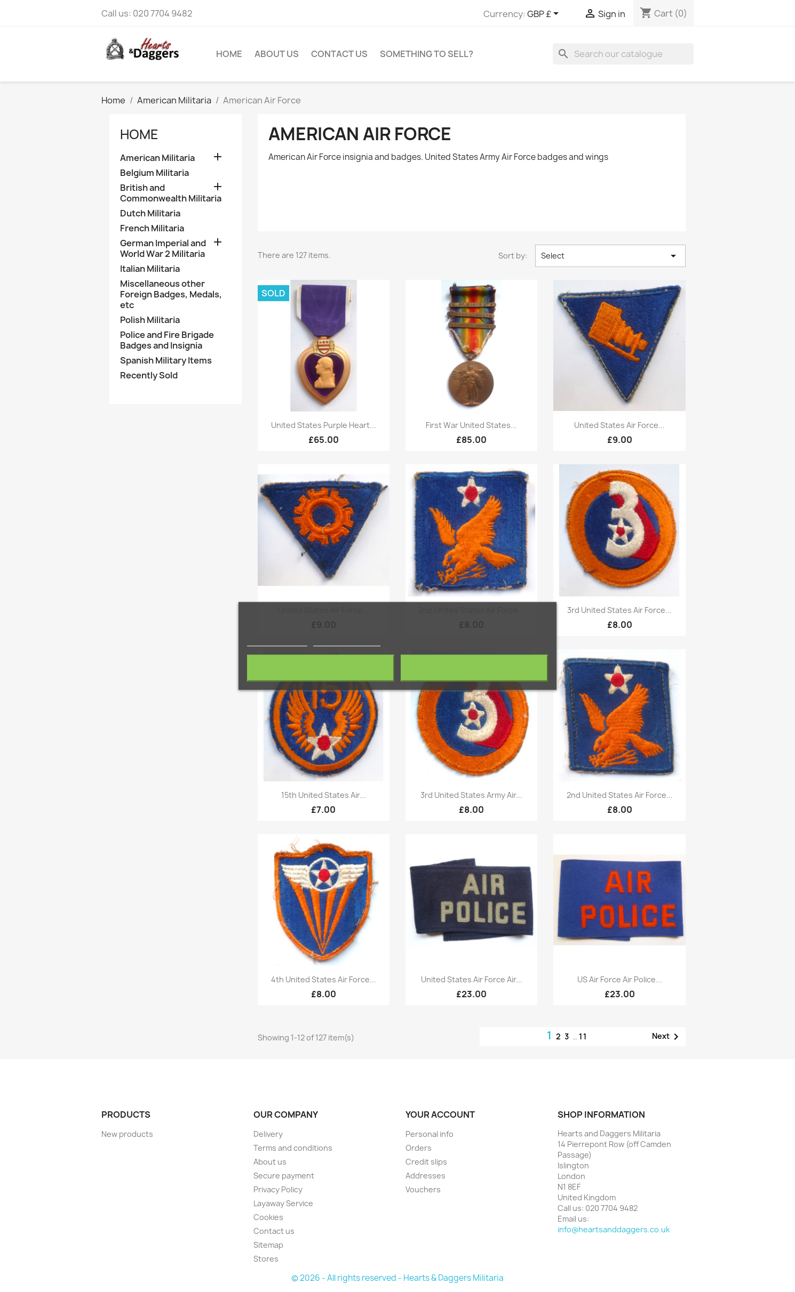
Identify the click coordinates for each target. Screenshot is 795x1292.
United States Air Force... (619, 425)
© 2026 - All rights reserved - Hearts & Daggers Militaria (397, 1277)
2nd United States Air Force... (620, 795)
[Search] (623, 53)
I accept (474, 668)
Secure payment (283, 1175)
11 (583, 1036)
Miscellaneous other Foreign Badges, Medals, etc (171, 294)
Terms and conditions (292, 1148)
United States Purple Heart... (323, 425)
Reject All (320, 668)
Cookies (268, 1217)
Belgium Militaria (154, 173)
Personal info (430, 1134)
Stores (266, 1259)
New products (127, 1134)
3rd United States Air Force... (619, 610)
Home (229, 54)
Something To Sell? (426, 54)
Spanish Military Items (166, 360)
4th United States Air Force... (323, 979)
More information (277, 641)
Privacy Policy (278, 1189)
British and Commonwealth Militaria (170, 193)
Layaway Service (283, 1203)
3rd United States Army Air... (471, 795)
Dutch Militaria (150, 213)
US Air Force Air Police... (619, 979)
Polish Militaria (150, 320)
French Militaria (152, 228)
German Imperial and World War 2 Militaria (163, 249)
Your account (440, 1114)
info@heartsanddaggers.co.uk (614, 1229)
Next (667, 1036)
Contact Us (339, 54)
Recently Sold (149, 375)
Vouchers (423, 1189)
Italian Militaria (150, 268)
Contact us (274, 1231)
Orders (419, 1148)
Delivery (268, 1134)
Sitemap (268, 1245)
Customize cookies (346, 641)
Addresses (426, 1175)
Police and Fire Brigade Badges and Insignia (167, 340)
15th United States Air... (323, 795)
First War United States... (471, 425)
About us (277, 54)
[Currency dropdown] (544, 14)
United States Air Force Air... (471, 979)
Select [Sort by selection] (610, 255)
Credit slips (426, 1162)
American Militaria (157, 158)
